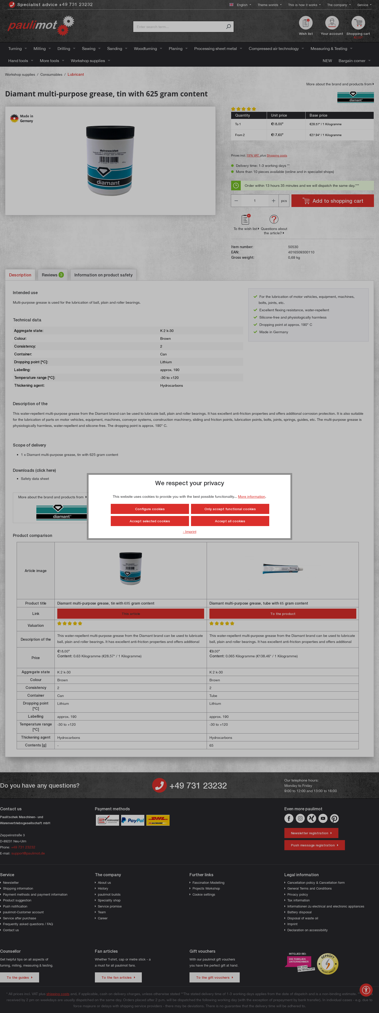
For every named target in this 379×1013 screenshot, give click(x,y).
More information (251, 496)
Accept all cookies (230, 521)
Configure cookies (150, 509)
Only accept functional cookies (230, 509)
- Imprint (189, 531)
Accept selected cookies (150, 521)
